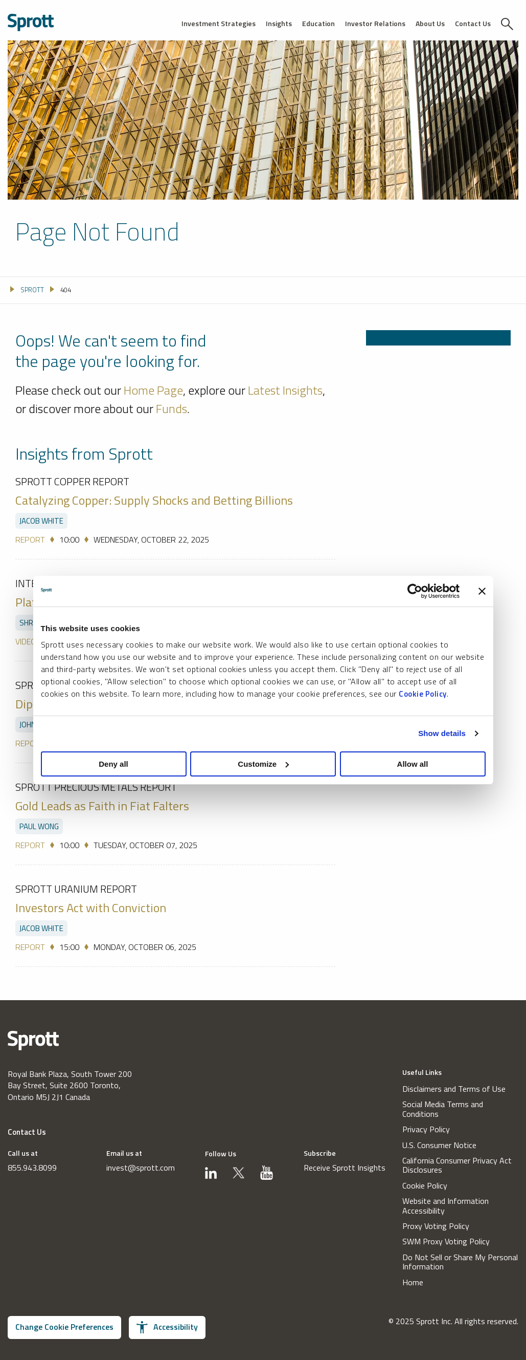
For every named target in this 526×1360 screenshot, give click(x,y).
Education (318, 23)
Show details (442, 733)
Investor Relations (375, 23)
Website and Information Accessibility (445, 1205)
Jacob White (41, 521)
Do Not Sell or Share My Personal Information (460, 1262)
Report (30, 539)
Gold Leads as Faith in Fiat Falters (102, 805)
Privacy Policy (426, 1129)
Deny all (113, 764)
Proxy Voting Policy (435, 1226)
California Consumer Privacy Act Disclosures (457, 1165)
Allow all (412, 764)
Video (25, 641)
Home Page (153, 390)
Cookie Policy (423, 694)
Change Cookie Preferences (64, 1327)
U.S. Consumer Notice (439, 1145)
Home (412, 1282)
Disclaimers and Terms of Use (454, 1088)
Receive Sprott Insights (344, 1167)
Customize (263, 764)
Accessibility (167, 1327)
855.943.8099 (32, 1167)
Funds (171, 408)
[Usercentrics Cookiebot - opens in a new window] (415, 591)
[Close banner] (482, 591)
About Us (430, 23)
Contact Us (473, 23)
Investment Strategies (218, 23)
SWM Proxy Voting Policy (446, 1241)
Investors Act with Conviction (90, 907)
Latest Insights (285, 390)
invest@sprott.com (140, 1167)
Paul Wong (39, 826)
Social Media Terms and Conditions (442, 1108)
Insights (279, 23)
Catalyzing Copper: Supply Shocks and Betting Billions (154, 500)
